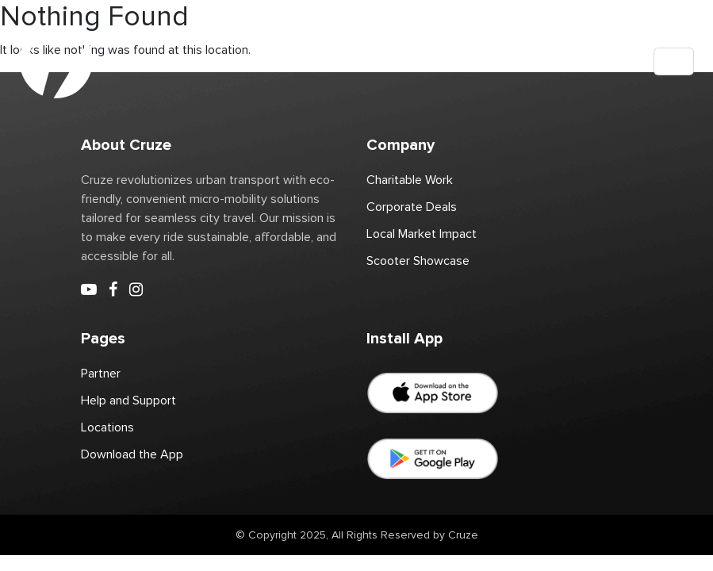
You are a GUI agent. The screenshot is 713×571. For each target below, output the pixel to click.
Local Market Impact (421, 234)
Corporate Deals (411, 207)
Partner (101, 373)
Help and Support (128, 400)
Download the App (132, 454)
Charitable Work (409, 180)
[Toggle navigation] (674, 61)
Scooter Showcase (418, 261)
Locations (107, 427)
